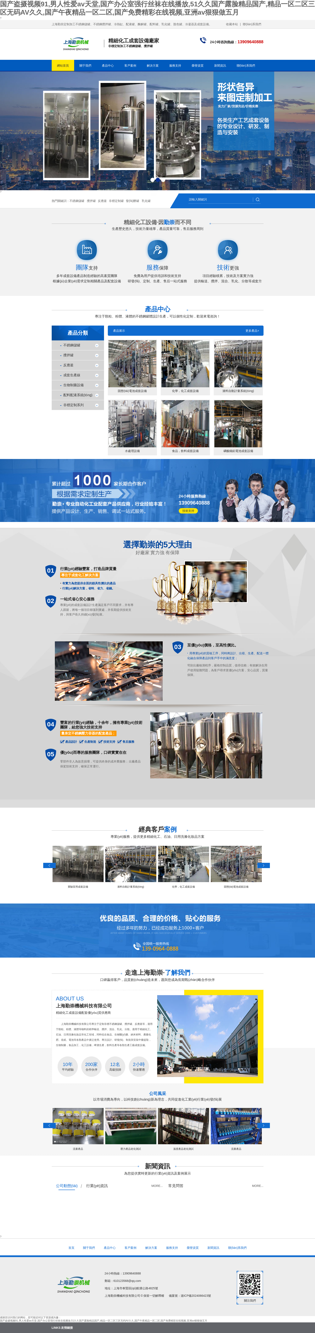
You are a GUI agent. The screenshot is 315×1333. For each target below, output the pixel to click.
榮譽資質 (198, 65)
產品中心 (108, 65)
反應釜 (102, 201)
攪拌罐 (91, 201)
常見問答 (175, 1186)
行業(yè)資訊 (97, 1186)
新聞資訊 (220, 65)
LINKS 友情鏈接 (62, 1327)
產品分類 (78, 333)
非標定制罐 (116, 201)
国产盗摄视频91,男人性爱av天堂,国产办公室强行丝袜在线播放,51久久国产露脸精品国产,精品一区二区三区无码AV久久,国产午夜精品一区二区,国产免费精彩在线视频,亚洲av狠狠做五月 (103, 1320)
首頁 (71, 1247)
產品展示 (119, 330)
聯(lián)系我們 (252, 24)
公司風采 (157, 1093)
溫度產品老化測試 (183, 1148)
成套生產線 (71, 375)
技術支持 (188, 510)
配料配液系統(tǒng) (78, 395)
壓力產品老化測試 (131, 1148)
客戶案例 (130, 65)
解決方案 (153, 65)
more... (157, 1186)
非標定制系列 (73, 405)
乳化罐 (146, 201)
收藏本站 (232, 24)
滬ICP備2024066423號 (196, 1295)
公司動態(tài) (67, 1186)
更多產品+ (252, 330)
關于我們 (85, 65)
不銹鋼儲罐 (76, 201)
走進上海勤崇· (157, 972)
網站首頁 (63, 65)
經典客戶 (158, 829)
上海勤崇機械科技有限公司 (84, 1005)
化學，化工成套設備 (183, 886)
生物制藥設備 (73, 385)
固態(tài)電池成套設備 (236, 886)
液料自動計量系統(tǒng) (130, 886)
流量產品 (78, 1148)
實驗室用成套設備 (78, 886)
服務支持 (175, 65)
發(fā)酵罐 (132, 201)
